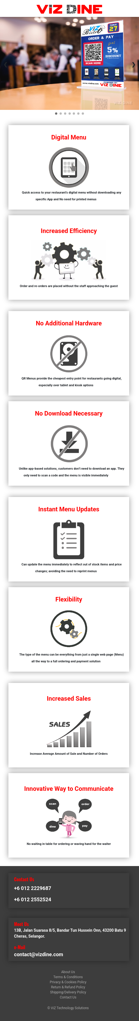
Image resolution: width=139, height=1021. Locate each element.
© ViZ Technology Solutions (68, 1008)
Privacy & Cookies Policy (68, 982)
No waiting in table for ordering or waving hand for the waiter (69, 844)
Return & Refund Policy (68, 987)
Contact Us (68, 997)
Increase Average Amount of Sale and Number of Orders (69, 754)
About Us (68, 972)
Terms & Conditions (68, 977)
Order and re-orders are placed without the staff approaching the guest (69, 286)
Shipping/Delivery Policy (68, 992)
